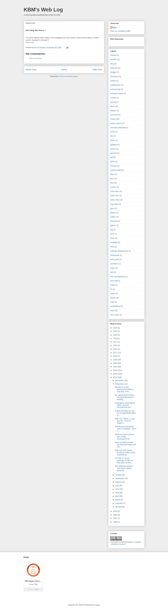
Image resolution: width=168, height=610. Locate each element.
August (118, 482)
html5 (112, 162)
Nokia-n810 (115, 200)
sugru (112, 268)
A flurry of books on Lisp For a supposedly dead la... (125, 413)
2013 (115, 345)
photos (113, 213)
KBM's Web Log (43, 9)
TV (111, 289)
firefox (112, 140)
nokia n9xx (114, 196)
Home (64, 70)
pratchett (113, 221)
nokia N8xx (114, 191)
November (119, 384)
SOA (112, 247)
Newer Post (31, 70)
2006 (115, 370)
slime (112, 238)
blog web (114, 68)
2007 (115, 367)
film (111, 136)
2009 (115, 360)
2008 (115, 363)
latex (112, 174)
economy (114, 115)
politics (113, 217)
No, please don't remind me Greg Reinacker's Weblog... (124, 397)
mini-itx (113, 187)
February (119, 503)
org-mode (114, 204)
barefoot (113, 59)
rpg (111, 230)
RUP (112, 234)
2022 (115, 335)
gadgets (113, 145)
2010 (115, 356)
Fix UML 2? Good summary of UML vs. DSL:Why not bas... (124, 460)
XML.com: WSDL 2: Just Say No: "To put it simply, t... (125, 421)
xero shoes (114, 315)
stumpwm (114, 264)
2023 (115, 331)
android (113, 55)
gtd (111, 157)
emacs (113, 119)
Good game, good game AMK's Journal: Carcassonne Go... (124, 405)
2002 (115, 515)
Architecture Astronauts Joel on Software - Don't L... (125, 428)
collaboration (115, 85)
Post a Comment (35, 58)
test (111, 272)
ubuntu (113, 298)
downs (113, 106)
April (117, 496)
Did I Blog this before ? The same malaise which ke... (124, 468)
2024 (115, 328)
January (118, 507)
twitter (112, 293)
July (117, 486)
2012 (115, 349)
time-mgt (113, 281)
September (120, 478)
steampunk (114, 255)
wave (112, 310)
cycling (113, 102)
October (118, 475)
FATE (112, 132)
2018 (115, 338)
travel (112, 285)
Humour (113, 166)
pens (112, 208)
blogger (113, 72)
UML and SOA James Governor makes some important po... (125, 452)
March (118, 500)
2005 (115, 374)
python (113, 225)
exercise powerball (117, 128)
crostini (113, 98)
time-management (117, 276)
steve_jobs (114, 259)
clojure (113, 81)
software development (119, 251)
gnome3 (113, 153)
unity (112, 302)
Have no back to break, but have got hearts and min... (125, 444)
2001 (115, 518)
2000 (115, 522)
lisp (111, 183)
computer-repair (116, 93)
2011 (115, 353)
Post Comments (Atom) (69, 76)
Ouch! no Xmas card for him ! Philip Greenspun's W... (124, 436)
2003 (115, 511)
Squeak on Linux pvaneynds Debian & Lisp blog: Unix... (124, 389)
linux (112, 179)
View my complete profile (120, 31)
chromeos (114, 76)
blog (112, 64)
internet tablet (115, 170)
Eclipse (113, 111)
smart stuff (30, 42)
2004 (115, 377)
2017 (115, 342)
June (117, 489)
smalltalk (113, 242)
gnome (113, 149)
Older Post (97, 70)
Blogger (97, 605)
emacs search (116, 123)
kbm (115, 27)
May (117, 493)
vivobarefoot (115, 306)
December (119, 380)
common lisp (115, 89)
